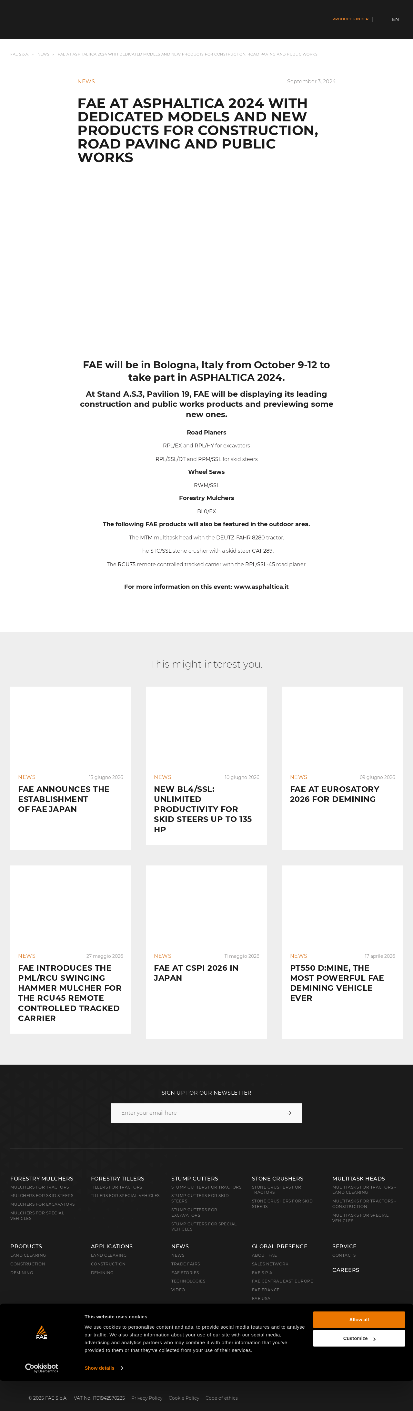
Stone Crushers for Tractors (276, 1179)
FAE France (266, 1279)
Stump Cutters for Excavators (194, 1202)
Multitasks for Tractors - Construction (364, 1193)
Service (344, 1236)
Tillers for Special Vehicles (125, 1185)
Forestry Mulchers (42, 1168)
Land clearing (28, 1244)
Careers (345, 1260)
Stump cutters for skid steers (200, 1188)
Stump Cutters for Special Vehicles (204, 1216)
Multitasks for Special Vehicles (360, 1207)
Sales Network (270, 1253)
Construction (27, 1253)
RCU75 (127, 564)
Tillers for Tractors (116, 1176)
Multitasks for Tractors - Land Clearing (364, 1179)
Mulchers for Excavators (42, 1193)
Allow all (359, 1350)
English (26, 1332)
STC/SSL (160, 551)
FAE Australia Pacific (278, 1296)
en (395, 19)
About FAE (264, 1244)
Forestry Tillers (118, 1168)
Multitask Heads (358, 1168)
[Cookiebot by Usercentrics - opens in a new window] (42, 1398)
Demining (21, 1262)
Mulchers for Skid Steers (41, 1185)
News (43, 54)
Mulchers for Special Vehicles (37, 1205)
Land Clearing (109, 1244)
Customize (359, 1368)
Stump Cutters (194, 1168)
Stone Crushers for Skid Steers (282, 1193)
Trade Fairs (185, 1253)
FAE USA (261, 1288)
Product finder (350, 19)
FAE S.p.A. (19, 54)
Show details (100, 1398)
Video (178, 1279)
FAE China (264, 1314)
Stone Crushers (278, 1168)
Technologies (188, 1270)
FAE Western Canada (277, 1305)
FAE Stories (185, 1262)
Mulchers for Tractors (39, 1176)
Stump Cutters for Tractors (206, 1176)
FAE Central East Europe (282, 1270)
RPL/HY (204, 446)
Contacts (344, 1244)
